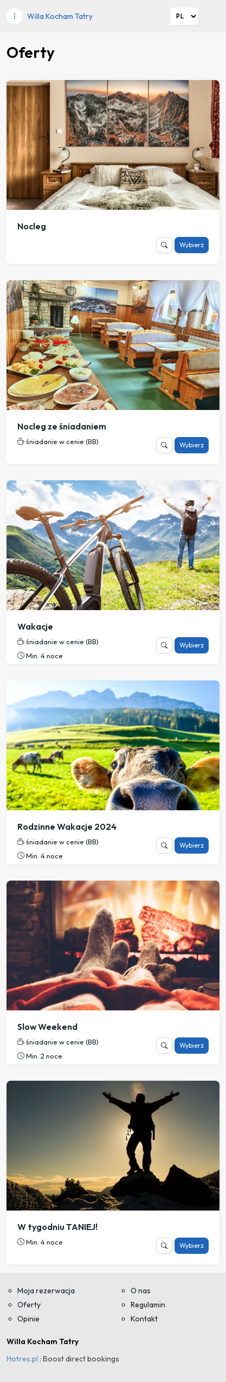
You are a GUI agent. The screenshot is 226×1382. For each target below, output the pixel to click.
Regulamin (148, 1305)
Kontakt (144, 1319)
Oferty (29, 1305)
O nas (141, 1290)
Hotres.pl (22, 1359)
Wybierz (191, 245)
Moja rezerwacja (46, 1290)
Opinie (28, 1319)
